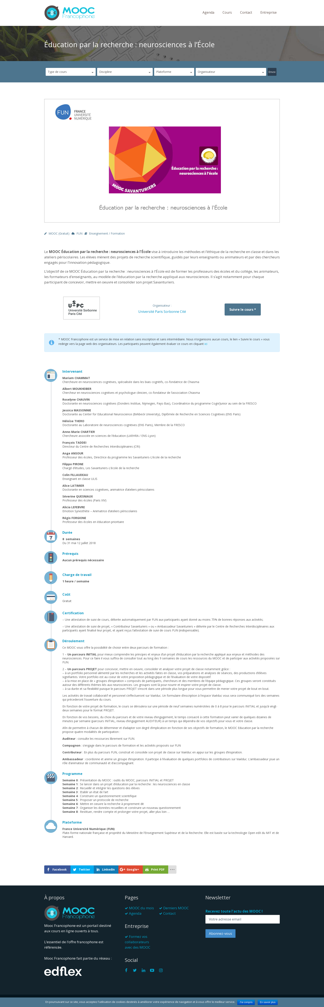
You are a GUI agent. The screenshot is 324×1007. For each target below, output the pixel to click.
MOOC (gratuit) (59, 233)
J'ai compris (246, 1002)
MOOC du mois (141, 908)
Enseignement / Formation (107, 233)
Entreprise (268, 12)
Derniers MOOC (176, 908)
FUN (79, 233)
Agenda (208, 12)
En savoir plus (267, 1002)
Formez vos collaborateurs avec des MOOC (137, 942)
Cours (227, 12)
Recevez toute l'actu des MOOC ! (234, 911)
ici (206, 344)
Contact (246, 12)
